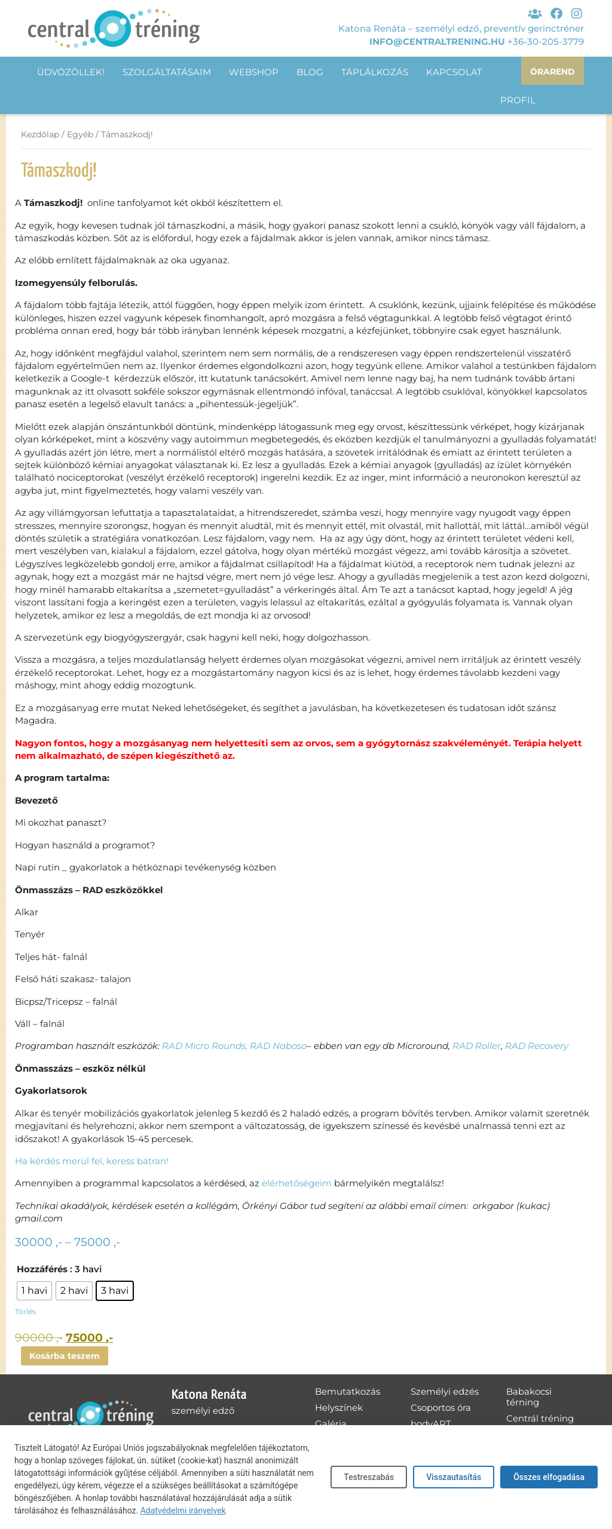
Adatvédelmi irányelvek (183, 1510)
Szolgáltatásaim (167, 72)
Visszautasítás (453, 1477)
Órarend (551, 72)
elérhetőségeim (297, 1184)
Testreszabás (369, 1477)
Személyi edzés (445, 1393)
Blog (309, 72)
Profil (54, 100)
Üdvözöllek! (71, 72)
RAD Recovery (536, 1047)
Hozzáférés (42, 1270)
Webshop (254, 72)
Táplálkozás (374, 72)
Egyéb (80, 135)
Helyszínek (339, 1409)
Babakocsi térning (529, 1399)
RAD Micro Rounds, (204, 1047)
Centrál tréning (540, 1420)
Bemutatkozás (347, 1393)
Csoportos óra (441, 1409)
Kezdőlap (40, 135)
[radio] (34, 1292)
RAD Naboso (278, 1047)
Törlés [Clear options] (25, 1312)
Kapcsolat (454, 72)
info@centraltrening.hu (437, 39)
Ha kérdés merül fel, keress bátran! (92, 1161)
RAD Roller (476, 1047)
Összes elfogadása (549, 1477)
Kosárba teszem (67, 1357)
